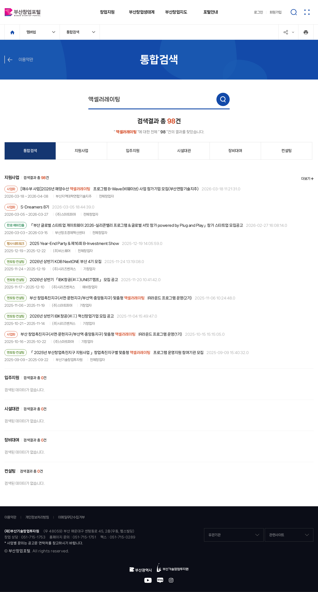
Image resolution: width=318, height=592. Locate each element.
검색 (223, 99)
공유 (293, 32)
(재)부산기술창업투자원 (21, 531)
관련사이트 (289, 535)
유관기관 (233, 535)
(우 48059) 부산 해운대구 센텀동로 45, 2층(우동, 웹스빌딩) (89, 531)
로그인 (258, 12)
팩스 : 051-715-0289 (117, 537)
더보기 (305, 178)
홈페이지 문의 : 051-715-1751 (72, 537)
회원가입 (276, 12)
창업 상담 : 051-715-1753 (24, 537)
